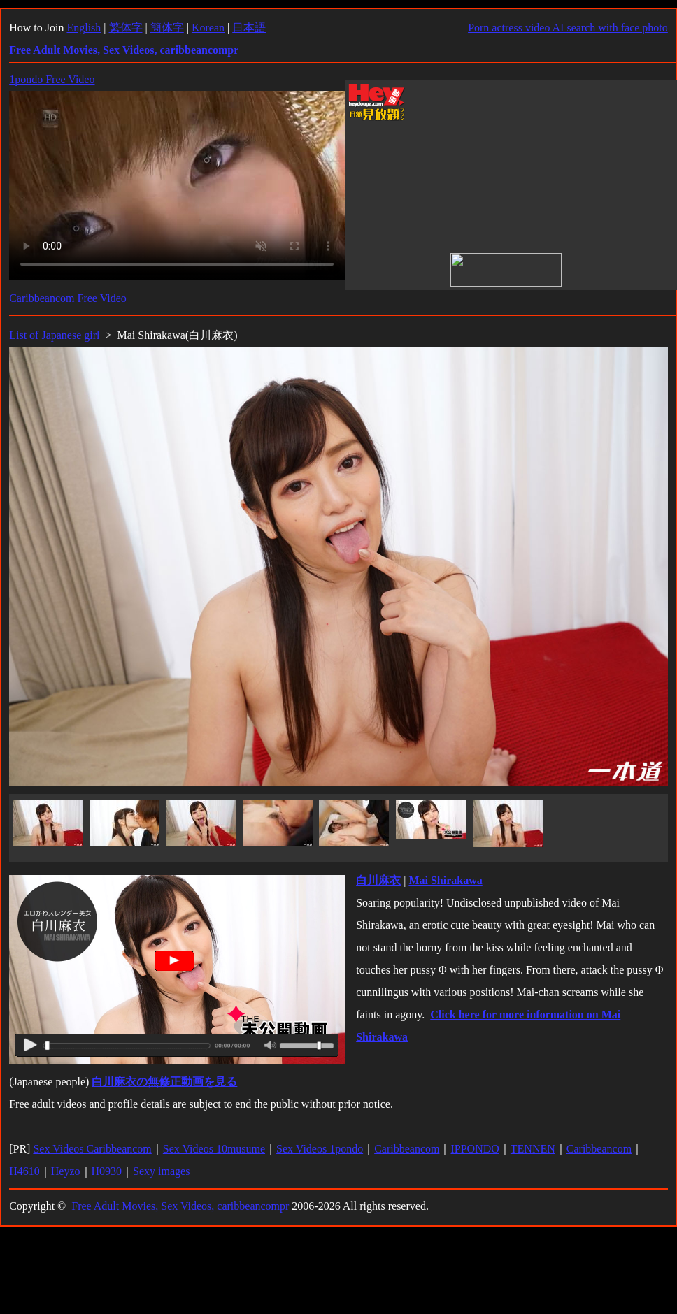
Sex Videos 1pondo (319, 1149)
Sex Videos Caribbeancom (92, 1149)
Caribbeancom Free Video (68, 298)
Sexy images (161, 1171)
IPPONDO (474, 1149)
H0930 (107, 1171)
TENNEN (533, 1149)
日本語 (249, 28)
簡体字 (167, 28)
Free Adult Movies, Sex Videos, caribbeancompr (180, 1206)
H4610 (24, 1171)
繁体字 (126, 28)
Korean (208, 28)
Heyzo (65, 1171)
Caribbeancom (406, 1149)
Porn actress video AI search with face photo (568, 28)
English (83, 28)
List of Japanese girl (54, 335)
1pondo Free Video (51, 79)
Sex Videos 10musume (214, 1149)
